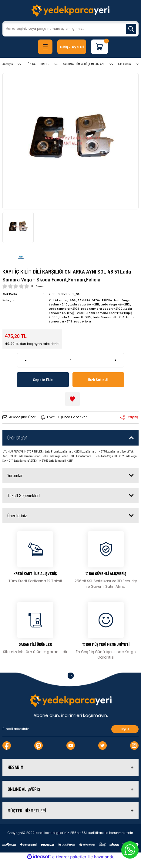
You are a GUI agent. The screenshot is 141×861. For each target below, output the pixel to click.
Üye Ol (78, 46)
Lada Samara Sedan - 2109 (102, 309)
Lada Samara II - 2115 (75, 317)
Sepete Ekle (43, 379)
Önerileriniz (17, 515)
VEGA (96, 300)
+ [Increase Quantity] (115, 360)
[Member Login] (64, 47)
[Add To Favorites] (72, 399)
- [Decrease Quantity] (26, 360)
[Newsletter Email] (70, 729)
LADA (72, 300)
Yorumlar (15, 475)
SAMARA (84, 300)
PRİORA (107, 300)
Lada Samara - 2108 (64, 309)
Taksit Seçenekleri (23, 495)
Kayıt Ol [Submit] (125, 729)
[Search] (70, 28)
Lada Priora (82, 321)
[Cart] (99, 47)
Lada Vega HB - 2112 (115, 304)
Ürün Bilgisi (17, 437)
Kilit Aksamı (58, 300)
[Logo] (70, 11)
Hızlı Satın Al (98, 379)
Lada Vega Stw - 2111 (84, 304)
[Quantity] (70, 360)
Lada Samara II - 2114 (108, 317)
